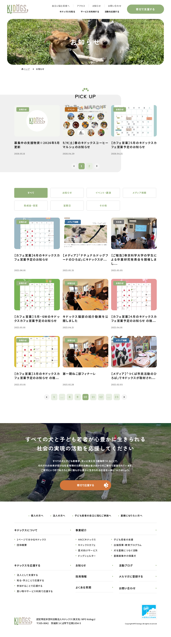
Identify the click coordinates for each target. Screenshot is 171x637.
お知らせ (96, 5)
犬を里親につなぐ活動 (126, 550)
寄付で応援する (85, 485)
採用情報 (81, 577)
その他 (103, 205)
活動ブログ (126, 566)
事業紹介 (81, 530)
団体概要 (22, 545)
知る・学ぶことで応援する (30, 580)
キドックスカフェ (87, 545)
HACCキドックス (87, 540)
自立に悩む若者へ (61, 5)
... (62, 397)
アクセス (81, 5)
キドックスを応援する (27, 566)
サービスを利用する (86, 11)
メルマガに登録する (131, 577)
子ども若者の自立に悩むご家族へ (93, 515)
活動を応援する (111, 11)
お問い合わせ (114, 5)
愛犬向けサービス (88, 550)
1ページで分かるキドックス (31, 540)
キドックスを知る (62, 11)
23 (117, 397)
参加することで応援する (30, 586)
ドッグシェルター (87, 556)
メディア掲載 (139, 193)
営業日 (67, 205)
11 (93, 397)
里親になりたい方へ (131, 515)
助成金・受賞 (31, 205)
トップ (27, 69)
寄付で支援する (145, 9)
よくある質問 (83, 587)
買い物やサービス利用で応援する (35, 591)
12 (101, 397)
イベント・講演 (103, 193)
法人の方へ (59, 515)
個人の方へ (37, 515)
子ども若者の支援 (123, 540)
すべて (31, 193)
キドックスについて (26, 530)
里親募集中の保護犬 (125, 556)
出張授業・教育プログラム (128, 545)
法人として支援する (27, 575)
